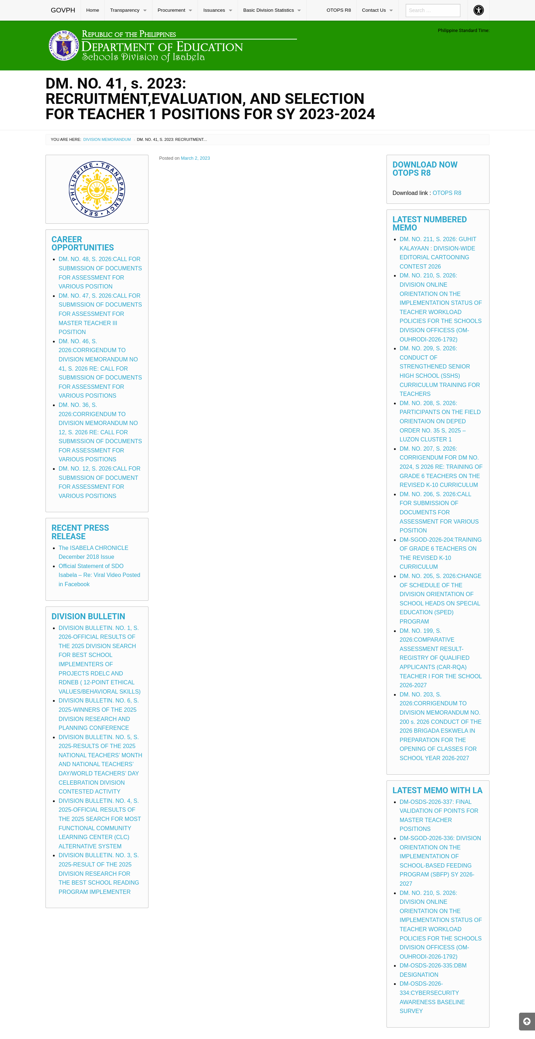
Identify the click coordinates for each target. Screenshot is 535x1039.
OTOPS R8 (338, 10)
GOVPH (63, 10)
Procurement (171, 10)
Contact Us (374, 10)
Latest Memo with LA (437, 790)
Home (92, 10)
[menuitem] (63, 10)
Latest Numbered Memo (430, 224)
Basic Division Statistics (268, 10)
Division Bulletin (88, 616)
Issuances (214, 10)
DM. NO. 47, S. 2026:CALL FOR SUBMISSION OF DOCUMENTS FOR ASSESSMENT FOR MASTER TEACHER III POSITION (100, 314)
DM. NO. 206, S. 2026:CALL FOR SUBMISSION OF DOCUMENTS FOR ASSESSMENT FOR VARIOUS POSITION (439, 512)
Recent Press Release (80, 532)
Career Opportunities (83, 244)
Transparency (125, 10)
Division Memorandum (107, 139)
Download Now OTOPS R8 (425, 169)
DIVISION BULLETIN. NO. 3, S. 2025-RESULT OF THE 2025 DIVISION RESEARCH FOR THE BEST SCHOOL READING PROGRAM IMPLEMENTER (99, 873)
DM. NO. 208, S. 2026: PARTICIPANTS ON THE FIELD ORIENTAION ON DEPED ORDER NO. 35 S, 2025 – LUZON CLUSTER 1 (440, 421)
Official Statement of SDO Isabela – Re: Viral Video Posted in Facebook (99, 575)
